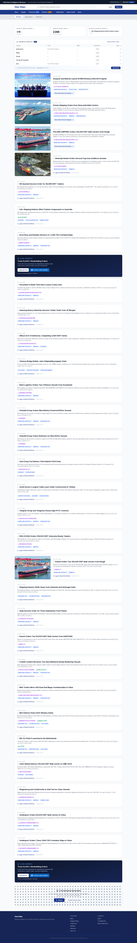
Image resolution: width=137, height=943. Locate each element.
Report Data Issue (103, 923)
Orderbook (34, 12)
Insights (23, 12)
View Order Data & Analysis (63, 93)
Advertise (73, 928)
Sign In (59, 900)
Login (110, 7)
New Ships (20, 7)
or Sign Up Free (75, 172)
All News (18, 17)
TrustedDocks (115, 2)
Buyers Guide (71, 12)
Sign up (118, 7)
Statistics (47, 12)
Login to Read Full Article (61, 172)
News (16, 12)
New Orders (29, 17)
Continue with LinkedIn (39, 270)
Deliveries (39, 17)
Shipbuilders (60, 12)
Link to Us (73, 931)
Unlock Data (115, 67)
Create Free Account (74, 900)
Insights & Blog (74, 921)
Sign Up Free (23, 270)
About (79, 12)
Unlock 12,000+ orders (113, 41)
